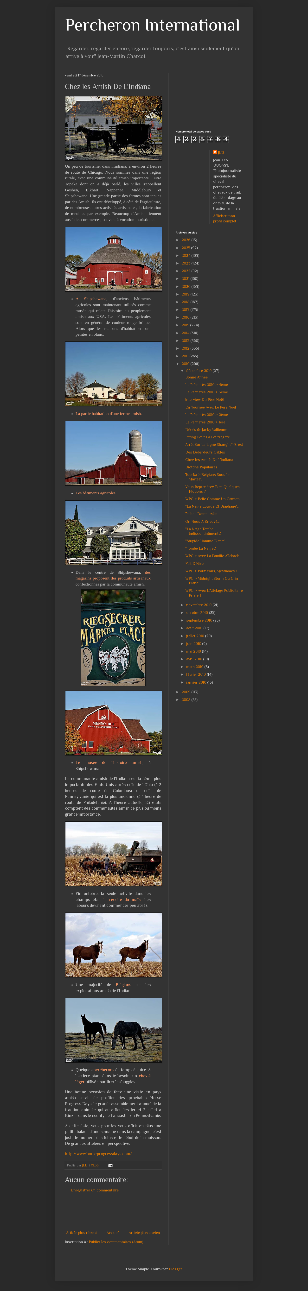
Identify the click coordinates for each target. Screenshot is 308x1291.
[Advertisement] (152, 1211)
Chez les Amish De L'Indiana (209, 460)
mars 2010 (195, 667)
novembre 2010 (199, 605)
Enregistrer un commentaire (95, 1190)
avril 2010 (194, 659)
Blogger (175, 1269)
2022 (186, 271)
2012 (186, 348)
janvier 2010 (196, 682)
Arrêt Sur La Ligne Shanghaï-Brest (214, 444)
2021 (186, 279)
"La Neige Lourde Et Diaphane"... (212, 506)
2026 (186, 240)
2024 (186, 255)
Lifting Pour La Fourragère (207, 437)
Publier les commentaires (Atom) (116, 1242)
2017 (186, 310)
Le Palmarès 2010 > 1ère (205, 422)
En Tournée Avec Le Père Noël (210, 407)
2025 (186, 248)
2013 (186, 341)
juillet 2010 (195, 636)
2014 (186, 333)
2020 (186, 286)
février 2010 (196, 674)
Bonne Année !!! (198, 377)
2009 (186, 692)
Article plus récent (81, 1233)
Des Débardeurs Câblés (205, 452)
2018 (186, 302)
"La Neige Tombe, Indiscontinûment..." (203, 531)
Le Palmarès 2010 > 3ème (206, 392)
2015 (186, 325)
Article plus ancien (144, 1233)
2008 (186, 700)
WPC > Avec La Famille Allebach (212, 556)
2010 (186, 364)
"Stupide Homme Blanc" (205, 541)
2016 (186, 317)
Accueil (113, 1233)
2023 (186, 263)
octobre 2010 (197, 613)
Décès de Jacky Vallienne (206, 430)
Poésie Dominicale (201, 514)
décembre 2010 (199, 371)
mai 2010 (194, 651)
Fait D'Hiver (195, 563)
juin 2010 (194, 644)
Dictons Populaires (201, 467)
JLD (221, 153)
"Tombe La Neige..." (201, 548)
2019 (186, 294)
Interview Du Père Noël (204, 399)
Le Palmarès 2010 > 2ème (206, 415)
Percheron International (152, 24)
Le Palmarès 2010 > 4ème (206, 385)
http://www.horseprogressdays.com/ (98, 1153)
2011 (185, 356)
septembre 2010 (199, 620)
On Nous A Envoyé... (202, 521)
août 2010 (194, 628)
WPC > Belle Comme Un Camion (212, 499)
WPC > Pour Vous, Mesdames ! (211, 571)
